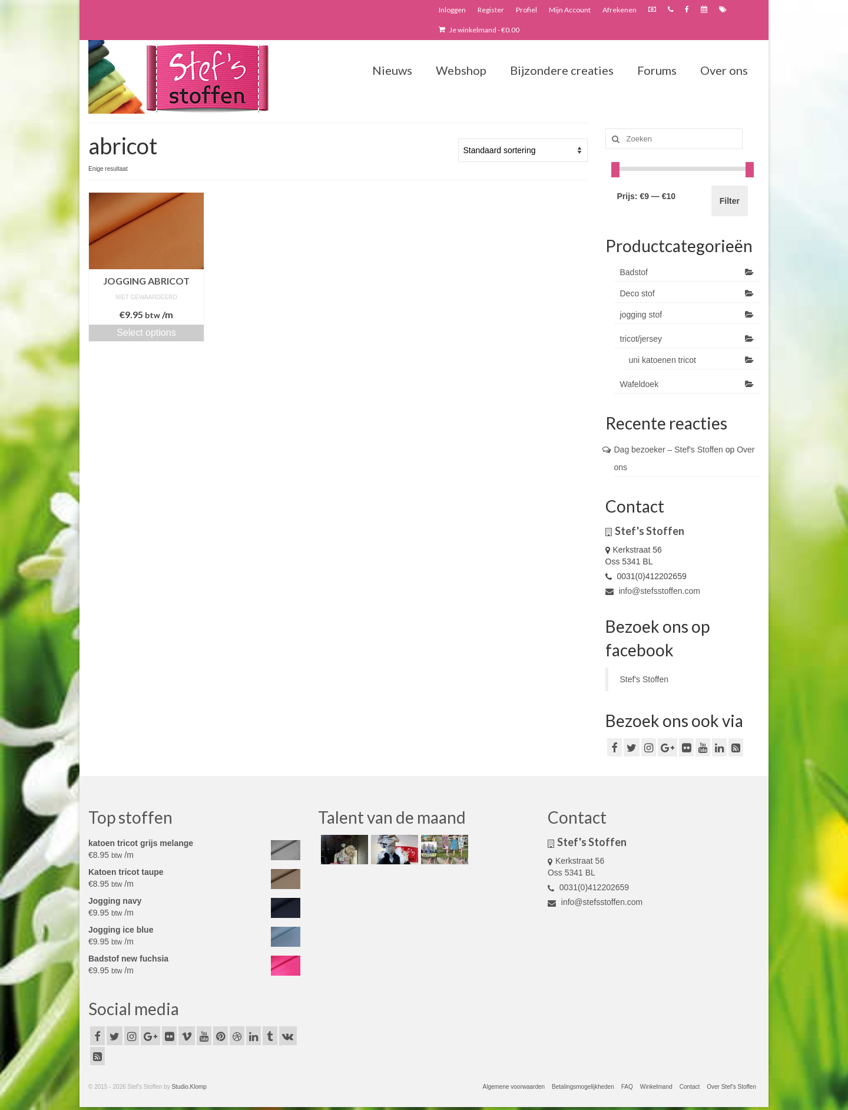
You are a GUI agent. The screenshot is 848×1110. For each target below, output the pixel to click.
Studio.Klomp (188, 1086)
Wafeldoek (639, 384)
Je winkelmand (479, 29)
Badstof (634, 272)
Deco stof (637, 293)
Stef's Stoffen (644, 679)
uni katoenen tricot (662, 360)
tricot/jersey (641, 338)
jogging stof (641, 314)
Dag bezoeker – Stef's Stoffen (668, 449)
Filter (730, 201)
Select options (146, 333)
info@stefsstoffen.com (652, 591)
